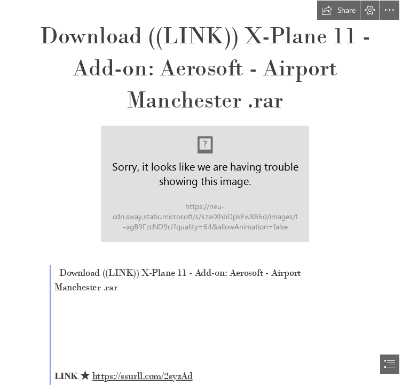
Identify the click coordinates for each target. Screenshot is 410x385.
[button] (338, 10)
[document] (205, 192)
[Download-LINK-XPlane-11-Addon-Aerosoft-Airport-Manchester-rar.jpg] (205, 184)
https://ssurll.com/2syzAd (142, 376)
